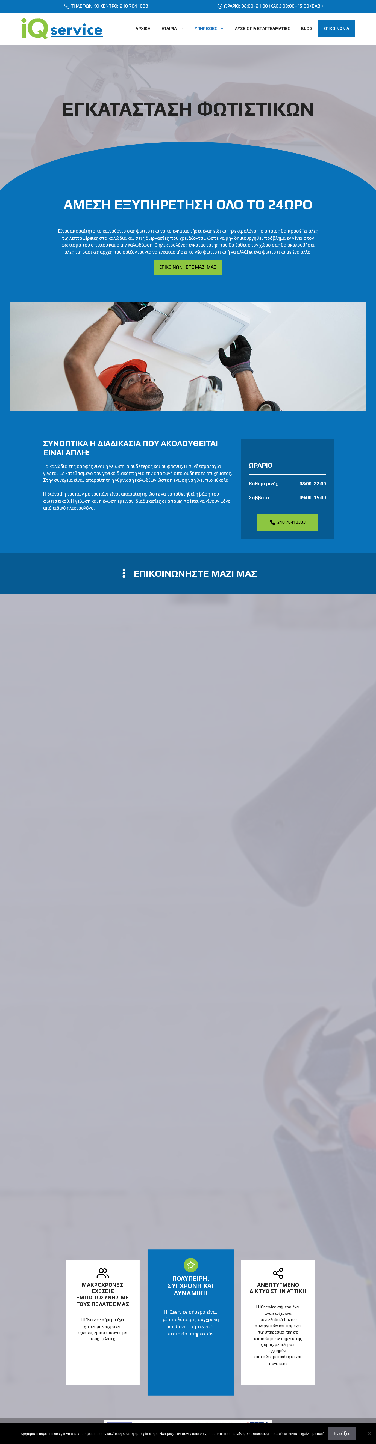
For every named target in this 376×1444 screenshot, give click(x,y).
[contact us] (188, 573)
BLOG (306, 28)
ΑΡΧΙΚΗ (143, 28)
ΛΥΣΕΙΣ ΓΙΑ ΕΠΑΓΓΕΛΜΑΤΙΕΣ (262, 28)
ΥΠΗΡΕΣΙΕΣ (212, 28)
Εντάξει (342, 1433)
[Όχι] (369, 1433)
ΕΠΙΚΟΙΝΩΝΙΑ (336, 28)
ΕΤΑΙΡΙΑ (175, 28)
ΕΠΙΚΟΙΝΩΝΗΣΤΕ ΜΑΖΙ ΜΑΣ (188, 267)
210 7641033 (134, 6)
